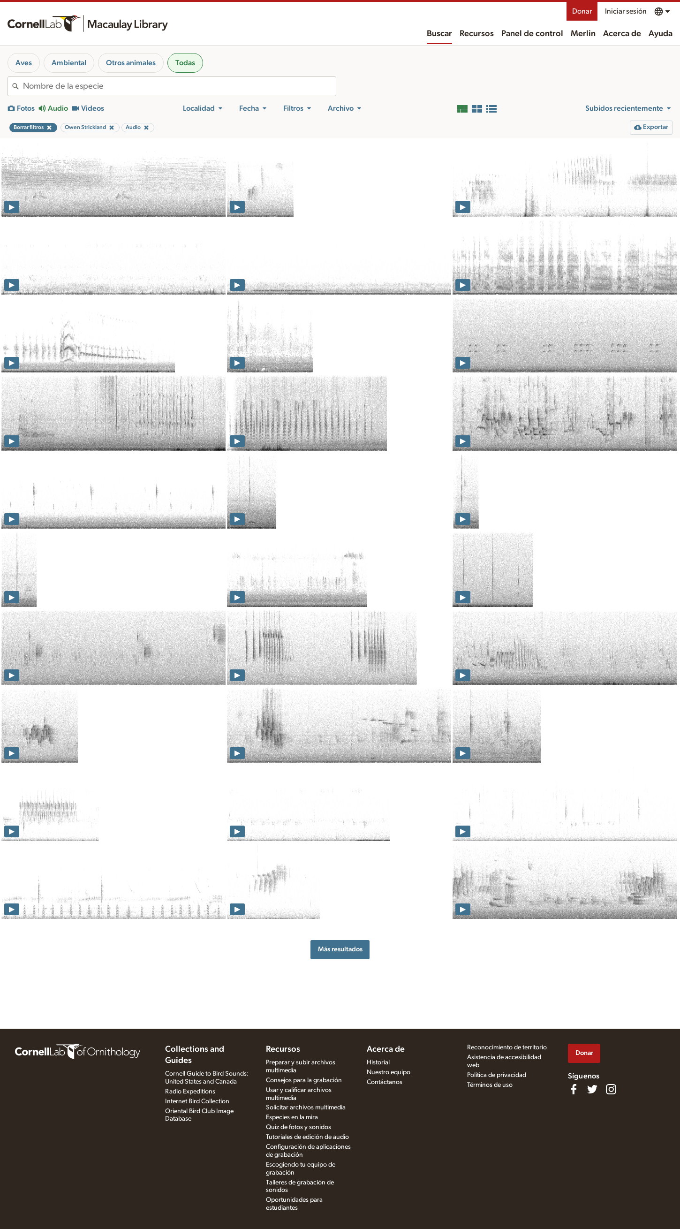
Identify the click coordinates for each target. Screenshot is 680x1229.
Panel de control (532, 34)
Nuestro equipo (388, 1072)
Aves (23, 63)
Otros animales (131, 63)
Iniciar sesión (626, 11)
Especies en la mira (292, 1117)
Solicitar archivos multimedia (306, 1107)
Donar (582, 11)
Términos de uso (490, 1085)
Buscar (439, 34)
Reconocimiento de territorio (507, 1047)
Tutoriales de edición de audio (307, 1137)
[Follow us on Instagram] (611, 1089)
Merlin (583, 34)
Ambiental (69, 63)
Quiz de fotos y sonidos (298, 1127)
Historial (378, 1062)
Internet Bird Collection (197, 1101)
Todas (185, 63)
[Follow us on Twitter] (592, 1089)
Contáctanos (384, 1082)
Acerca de (622, 34)
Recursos (477, 34)
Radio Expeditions (190, 1091)
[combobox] (179, 86)
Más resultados (340, 949)
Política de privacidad (496, 1075)
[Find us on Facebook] (573, 1089)
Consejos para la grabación (304, 1080)
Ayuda (660, 34)
